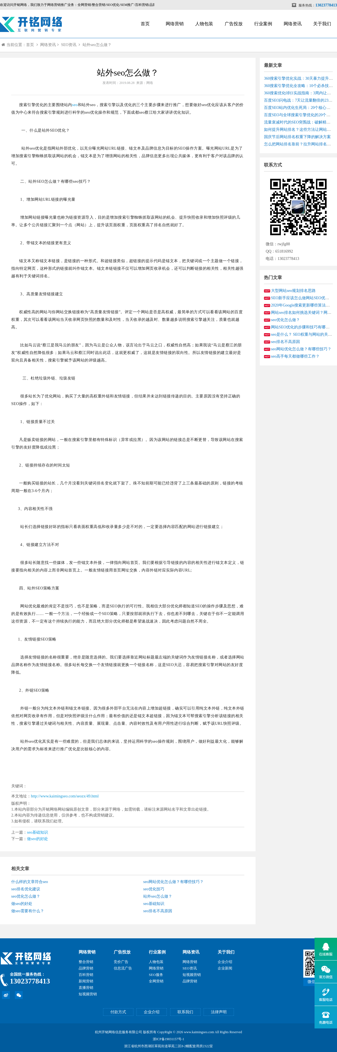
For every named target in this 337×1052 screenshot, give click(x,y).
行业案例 (263, 23)
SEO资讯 (68, 45)
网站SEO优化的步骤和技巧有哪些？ (302, 327)
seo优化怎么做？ (25, 896)
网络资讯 (293, 23)
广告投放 (234, 23)
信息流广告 (123, 968)
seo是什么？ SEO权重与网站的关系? (302, 334)
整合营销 (86, 962)
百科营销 (86, 975)
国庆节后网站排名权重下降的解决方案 (297, 137)
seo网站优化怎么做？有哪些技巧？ (173, 882)
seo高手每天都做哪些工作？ (295, 356)
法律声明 (219, 1012)
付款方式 (118, 1012)
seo (75, 105)
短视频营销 (88, 994)
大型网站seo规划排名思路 (293, 291)
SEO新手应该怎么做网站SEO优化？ (302, 298)
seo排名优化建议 (25, 889)
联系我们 (185, 1012)
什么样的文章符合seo (29, 882)
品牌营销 (86, 968)
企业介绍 (225, 962)
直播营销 (86, 987)
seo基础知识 (37, 832)
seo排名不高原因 (157, 911)
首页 (145, 23)
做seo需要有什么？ (27, 911)
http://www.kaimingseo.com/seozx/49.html (65, 796)
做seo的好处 (37, 839)
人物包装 (204, 23)
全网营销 (156, 981)
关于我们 (322, 23)
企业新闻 (225, 968)
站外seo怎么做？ (97, 45)
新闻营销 (86, 981)
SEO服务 (156, 975)
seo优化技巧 (153, 889)
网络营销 (175, 23)
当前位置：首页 (17, 45)
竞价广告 (121, 962)
